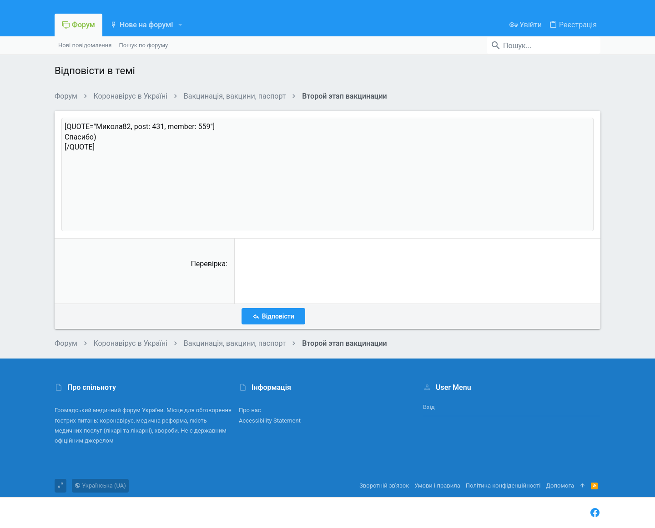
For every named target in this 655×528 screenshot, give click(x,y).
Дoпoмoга (560, 485)
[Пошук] (543, 45)
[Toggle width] (60, 486)
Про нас (250, 410)
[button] (180, 25)
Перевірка (208, 263)
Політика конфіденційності (503, 485)
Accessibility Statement (270, 420)
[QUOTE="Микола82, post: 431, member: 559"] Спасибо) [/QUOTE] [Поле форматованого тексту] (327, 174)
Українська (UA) (100, 485)
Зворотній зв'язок (384, 485)
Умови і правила (437, 485)
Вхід (429, 406)
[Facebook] (595, 512)
